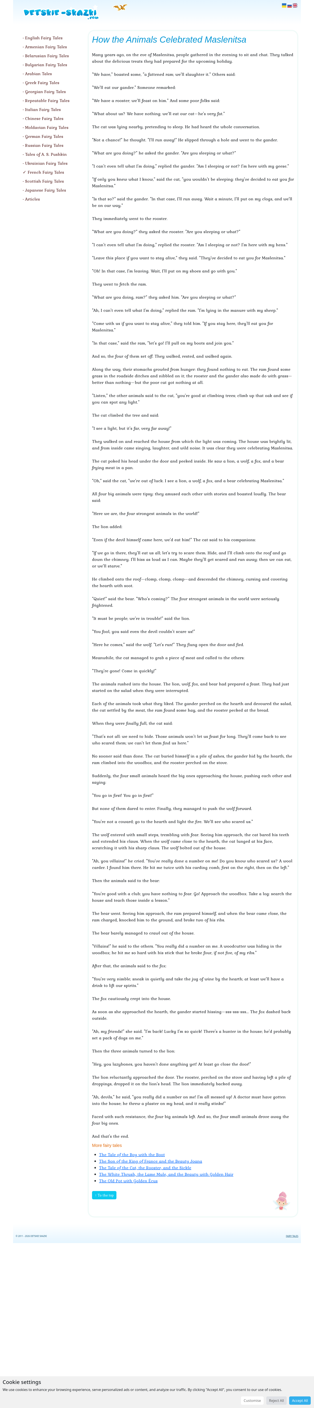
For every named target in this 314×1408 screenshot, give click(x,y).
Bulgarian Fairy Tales (46, 64)
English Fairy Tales (44, 38)
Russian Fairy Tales (44, 145)
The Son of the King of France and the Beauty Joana (150, 1161)
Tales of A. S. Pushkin (46, 154)
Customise (252, 1400)
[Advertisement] (157, 1324)
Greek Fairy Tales (42, 82)
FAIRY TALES (292, 1236)
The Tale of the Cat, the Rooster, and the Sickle (145, 1167)
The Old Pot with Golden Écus (128, 1180)
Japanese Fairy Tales (45, 190)
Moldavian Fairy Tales (46, 127)
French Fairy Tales (46, 172)
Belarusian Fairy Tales (47, 55)
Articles (32, 199)
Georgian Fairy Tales (45, 91)
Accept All (300, 1400)
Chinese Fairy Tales (44, 118)
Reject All (276, 1400)
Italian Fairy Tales (43, 109)
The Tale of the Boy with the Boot (132, 1154)
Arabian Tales (38, 73)
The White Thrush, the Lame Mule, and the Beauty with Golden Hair (166, 1174)
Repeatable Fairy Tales (47, 100)
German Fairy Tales (44, 136)
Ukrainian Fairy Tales (46, 163)
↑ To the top (104, 1195)
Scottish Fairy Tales (44, 181)
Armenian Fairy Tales (46, 46)
